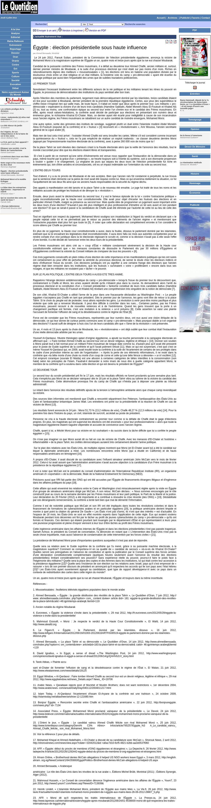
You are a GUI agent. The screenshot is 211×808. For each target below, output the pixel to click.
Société (15, 80)
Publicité (185, 18)
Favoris (196, 18)
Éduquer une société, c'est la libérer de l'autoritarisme (13, 149)
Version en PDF (97, 30)
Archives (172, 18)
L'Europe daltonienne (10, 206)
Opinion (195, 129)
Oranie (15, 60)
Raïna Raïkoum (15, 41)
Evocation (15, 84)
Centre (15, 64)
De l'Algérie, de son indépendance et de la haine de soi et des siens (14, 134)
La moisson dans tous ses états (15, 157)
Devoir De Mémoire (195, 146)
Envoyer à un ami (46, 30)
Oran (15, 57)
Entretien (195, 94)
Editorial (15, 37)
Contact (206, 18)
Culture (16, 76)
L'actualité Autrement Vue (47, 36)
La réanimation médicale (191, 163)
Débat (15, 88)
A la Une (15, 29)
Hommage (194, 183)
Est (15, 68)
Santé (195, 156)
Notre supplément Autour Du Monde (15, 93)
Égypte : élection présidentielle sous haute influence (14, 172)
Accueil (161, 18)
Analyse (15, 33)
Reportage (15, 49)
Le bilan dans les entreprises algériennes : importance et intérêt (13, 190)
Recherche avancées (135, 24)
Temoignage (195, 119)
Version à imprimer (72, 30)
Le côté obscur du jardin (11, 126)
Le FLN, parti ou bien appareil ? (14, 142)
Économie (195, 192)
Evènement (15, 45)
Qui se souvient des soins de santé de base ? (13, 199)
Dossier (15, 53)
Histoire (195, 173)
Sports (15, 72)
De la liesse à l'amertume (191, 135)
